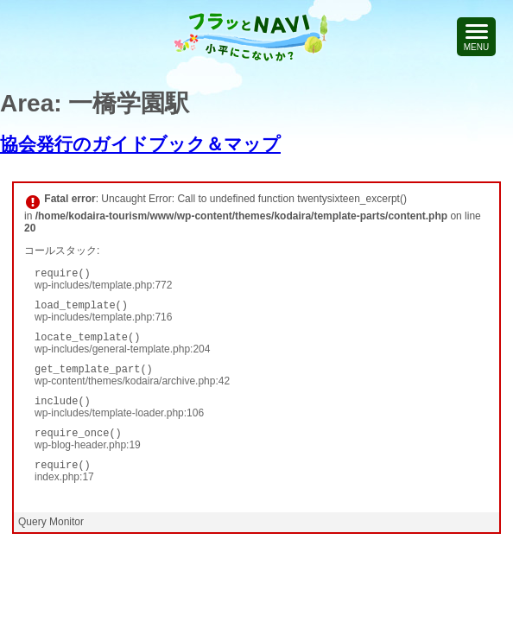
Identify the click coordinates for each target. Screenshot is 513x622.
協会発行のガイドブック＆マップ (140, 144)
